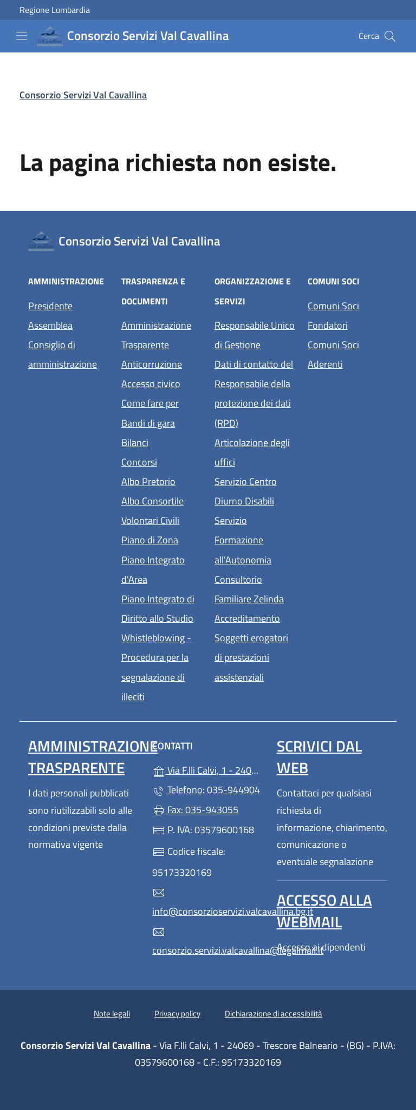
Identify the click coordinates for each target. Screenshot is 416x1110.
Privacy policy (177, 1013)
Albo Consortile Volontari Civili (152, 511)
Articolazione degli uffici (252, 452)
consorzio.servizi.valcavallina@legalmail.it (207, 942)
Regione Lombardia (55, 10)
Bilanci (134, 442)
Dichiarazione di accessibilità (273, 1013)
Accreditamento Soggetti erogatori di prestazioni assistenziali (251, 647)
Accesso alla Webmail (324, 910)
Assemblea (50, 325)
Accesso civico (150, 383)
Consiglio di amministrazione (62, 354)
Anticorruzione (151, 364)
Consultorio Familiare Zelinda (249, 589)
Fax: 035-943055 (195, 809)
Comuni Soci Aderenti (333, 354)
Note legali (112, 1013)
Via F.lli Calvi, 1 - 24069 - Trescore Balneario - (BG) (207, 769)
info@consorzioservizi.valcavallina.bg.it (207, 902)
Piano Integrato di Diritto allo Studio (157, 608)
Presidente (50, 305)
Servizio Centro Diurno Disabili (245, 491)
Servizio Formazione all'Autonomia (242, 540)
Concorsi (139, 462)
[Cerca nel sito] (390, 36)
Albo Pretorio (148, 481)
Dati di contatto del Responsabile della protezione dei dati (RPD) (253, 393)
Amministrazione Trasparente (156, 335)
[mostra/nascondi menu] (21, 35)
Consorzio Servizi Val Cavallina (83, 95)
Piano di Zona (149, 540)
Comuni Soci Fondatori (333, 315)
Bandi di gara (148, 423)
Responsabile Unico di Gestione (254, 335)
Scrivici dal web (319, 756)
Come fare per (150, 403)
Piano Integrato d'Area (153, 570)
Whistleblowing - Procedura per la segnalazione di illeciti (156, 666)
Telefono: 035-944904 (206, 789)
